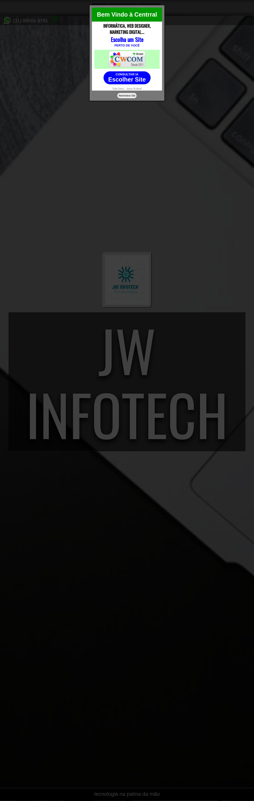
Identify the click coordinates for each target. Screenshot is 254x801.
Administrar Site (127, 95)
